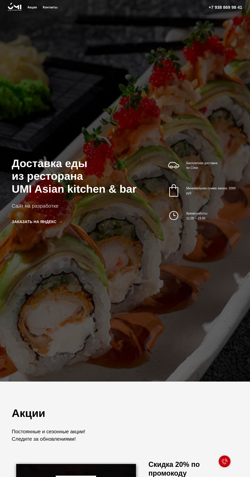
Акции (32, 7)
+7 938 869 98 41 (225, 7)
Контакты (50, 7)
